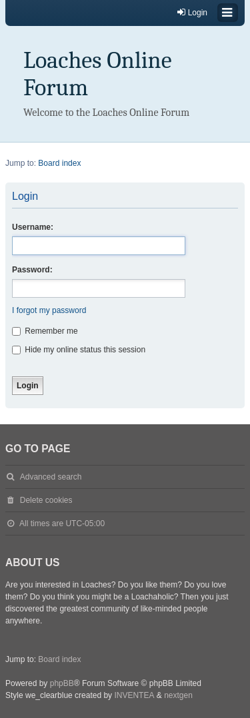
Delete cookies (46, 500)
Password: (32, 269)
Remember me (45, 331)
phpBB (62, 683)
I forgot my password (49, 310)
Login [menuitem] (191, 12)
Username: (32, 227)
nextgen (178, 695)
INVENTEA (134, 695)
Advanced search (51, 477)
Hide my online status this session (78, 349)
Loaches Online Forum (97, 74)
